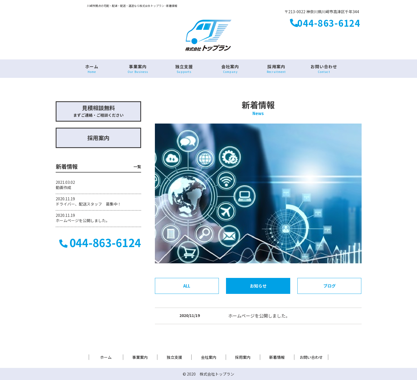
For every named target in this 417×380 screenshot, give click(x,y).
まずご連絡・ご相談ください (98, 111)
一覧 (137, 166)
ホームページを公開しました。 (259, 315)
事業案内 (138, 69)
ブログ (329, 286)
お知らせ (258, 286)
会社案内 (230, 69)
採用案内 (276, 69)
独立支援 (184, 69)
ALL (186, 286)
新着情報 (277, 357)
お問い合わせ (324, 69)
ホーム (91, 69)
